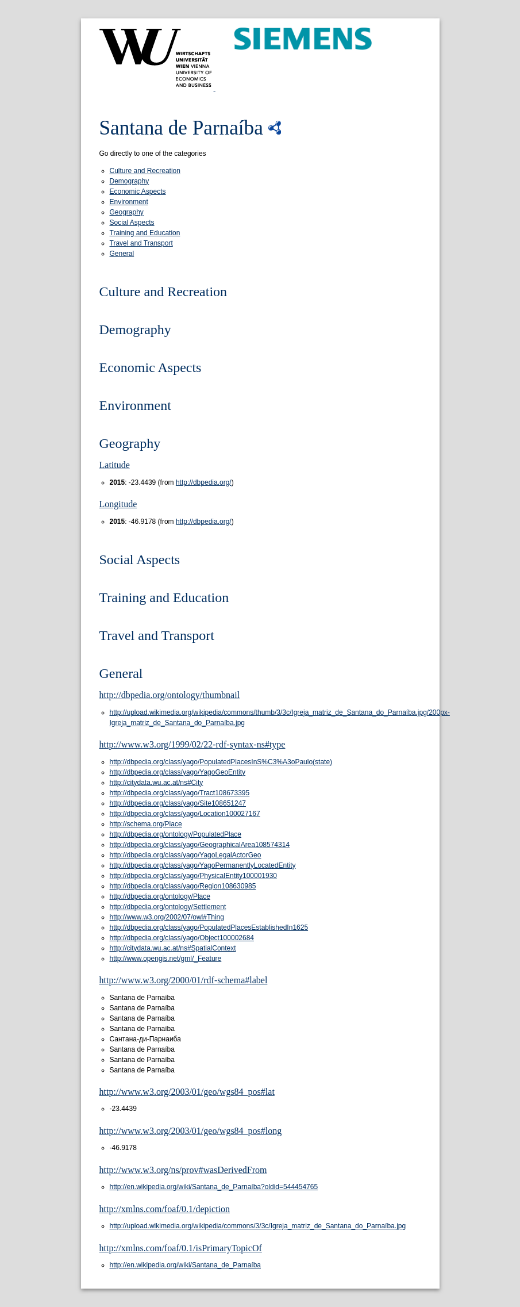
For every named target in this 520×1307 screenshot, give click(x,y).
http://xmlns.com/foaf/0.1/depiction (164, 1209)
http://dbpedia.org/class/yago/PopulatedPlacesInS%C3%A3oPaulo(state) (221, 762)
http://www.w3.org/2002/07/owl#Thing (167, 917)
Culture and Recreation (145, 171)
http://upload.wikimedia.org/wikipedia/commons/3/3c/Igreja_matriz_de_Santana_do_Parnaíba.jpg (258, 1226)
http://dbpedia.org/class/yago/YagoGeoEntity (178, 772)
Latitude (114, 465)
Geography (127, 212)
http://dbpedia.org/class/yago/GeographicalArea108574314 (200, 845)
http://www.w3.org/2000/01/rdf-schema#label (183, 980)
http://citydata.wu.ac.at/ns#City (156, 783)
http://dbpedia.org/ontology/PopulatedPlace (176, 834)
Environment (129, 202)
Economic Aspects (138, 191)
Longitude (118, 504)
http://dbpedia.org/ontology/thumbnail (169, 695)
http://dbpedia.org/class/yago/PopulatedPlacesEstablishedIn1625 (209, 927)
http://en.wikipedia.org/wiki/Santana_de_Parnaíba (185, 1265)
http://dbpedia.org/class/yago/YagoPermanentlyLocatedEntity (203, 865)
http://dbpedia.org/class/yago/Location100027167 (185, 814)
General (122, 254)
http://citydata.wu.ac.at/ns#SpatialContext (173, 948)
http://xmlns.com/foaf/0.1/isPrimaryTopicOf (180, 1248)
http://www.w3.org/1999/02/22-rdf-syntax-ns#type (192, 744)
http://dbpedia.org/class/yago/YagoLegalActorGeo (185, 855)
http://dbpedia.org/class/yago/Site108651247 (178, 803)
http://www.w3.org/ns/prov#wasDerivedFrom (183, 1170)
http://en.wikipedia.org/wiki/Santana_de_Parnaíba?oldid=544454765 (214, 1187)
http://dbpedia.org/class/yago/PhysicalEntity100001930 (194, 876)
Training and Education (145, 233)
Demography (129, 181)
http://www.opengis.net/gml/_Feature (166, 959)
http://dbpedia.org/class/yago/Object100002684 (182, 938)
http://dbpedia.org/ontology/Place (160, 896)
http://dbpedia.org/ (204, 482)
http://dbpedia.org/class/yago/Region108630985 (183, 886)
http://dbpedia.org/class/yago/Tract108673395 (180, 793)
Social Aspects (132, 223)
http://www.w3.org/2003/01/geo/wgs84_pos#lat (187, 1092)
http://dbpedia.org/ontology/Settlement (168, 907)
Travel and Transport (141, 243)
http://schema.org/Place (146, 824)
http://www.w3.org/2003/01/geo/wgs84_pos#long (190, 1131)
